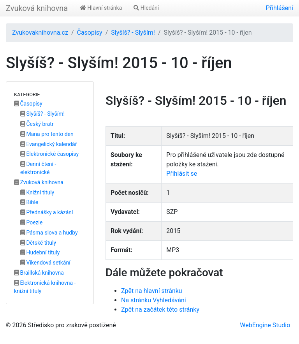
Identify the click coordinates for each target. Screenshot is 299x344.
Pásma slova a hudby (49, 232)
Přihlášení (279, 8)
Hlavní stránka (101, 8)
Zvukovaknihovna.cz (40, 32)
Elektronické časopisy (49, 154)
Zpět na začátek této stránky (160, 309)
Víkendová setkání (45, 262)
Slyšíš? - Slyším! (133, 32)
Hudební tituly (40, 252)
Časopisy (89, 32)
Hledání (146, 8)
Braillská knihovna (39, 273)
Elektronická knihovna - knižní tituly (45, 287)
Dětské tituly (38, 243)
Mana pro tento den (47, 134)
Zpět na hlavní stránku (151, 291)
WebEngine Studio (265, 325)
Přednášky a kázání (46, 212)
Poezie (31, 222)
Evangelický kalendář (48, 144)
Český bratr (37, 124)
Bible (29, 202)
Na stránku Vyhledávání (153, 300)
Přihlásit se (181, 173)
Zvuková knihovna (37, 8)
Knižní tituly (37, 192)
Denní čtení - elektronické (38, 168)
